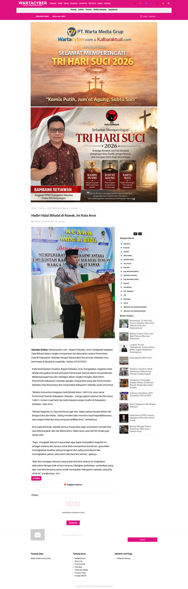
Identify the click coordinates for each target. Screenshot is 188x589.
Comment (61, 221)
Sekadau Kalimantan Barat (134, 311)
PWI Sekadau (128, 291)
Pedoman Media (81, 569)
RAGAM (126, 283)
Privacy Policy (80, 571)
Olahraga (127, 287)
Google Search (80, 574)
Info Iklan (78, 566)
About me (78, 560)
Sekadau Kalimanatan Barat (135, 307)
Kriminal (127, 299)
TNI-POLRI (127, 264)
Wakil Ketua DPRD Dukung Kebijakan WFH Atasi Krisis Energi (142, 417)
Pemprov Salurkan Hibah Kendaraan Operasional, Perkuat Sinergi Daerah (141, 371)
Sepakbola (112, 10)
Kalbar (81, 10)
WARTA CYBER (93, 585)
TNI (124, 295)
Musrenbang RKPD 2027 (141, 358)
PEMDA (126, 252)
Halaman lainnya (123, 557)
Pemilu (89, 10)
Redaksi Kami (80, 557)
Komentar (73, 523)
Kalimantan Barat (131, 271)
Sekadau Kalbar (130, 275)
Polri (125, 303)
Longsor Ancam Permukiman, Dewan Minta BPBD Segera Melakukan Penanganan (142, 348)
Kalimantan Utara (131, 279)
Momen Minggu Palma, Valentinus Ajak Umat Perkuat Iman (140, 429)
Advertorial (128, 260)
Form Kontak (80, 563)
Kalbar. (126, 267)
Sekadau (126, 244)
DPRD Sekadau (100, 10)
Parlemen (127, 256)
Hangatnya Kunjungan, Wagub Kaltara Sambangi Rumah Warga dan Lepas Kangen (141, 384)
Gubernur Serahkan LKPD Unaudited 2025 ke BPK (141, 394)
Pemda (74, 10)
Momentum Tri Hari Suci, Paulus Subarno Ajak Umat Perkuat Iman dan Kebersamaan (142, 324)
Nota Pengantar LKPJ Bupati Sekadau (143, 405)
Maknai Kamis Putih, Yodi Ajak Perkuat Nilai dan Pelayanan (141, 336)
